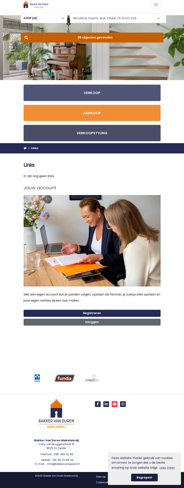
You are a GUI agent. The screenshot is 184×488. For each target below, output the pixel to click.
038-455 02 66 (63, 454)
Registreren (92, 313)
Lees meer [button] (167, 468)
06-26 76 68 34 (63, 460)
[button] (92, 38)
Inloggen (92, 322)
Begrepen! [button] (144, 477)
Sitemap (101, 476)
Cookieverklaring (105, 482)
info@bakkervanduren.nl (63, 464)
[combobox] (44, 16)
